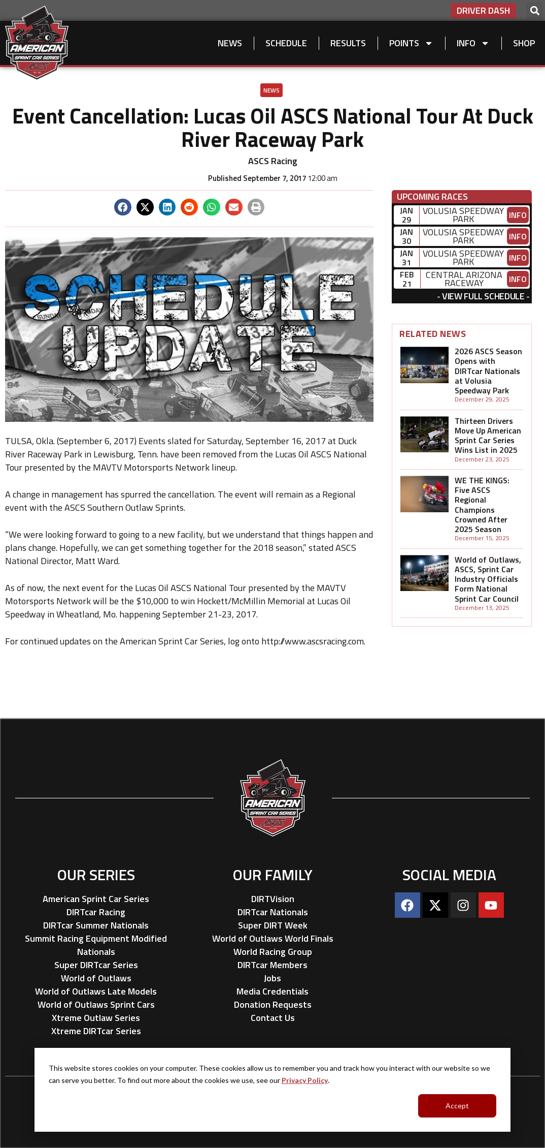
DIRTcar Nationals (272, 912)
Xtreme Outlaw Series (96, 1018)
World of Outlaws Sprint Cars (96, 1004)
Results (348, 43)
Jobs (272, 978)
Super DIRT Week (273, 925)
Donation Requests (273, 1004)
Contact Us (273, 1018)
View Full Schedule (483, 296)
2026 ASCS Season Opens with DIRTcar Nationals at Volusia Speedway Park (488, 370)
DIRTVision (272, 899)
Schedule (286, 43)
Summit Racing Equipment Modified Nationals (96, 945)
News (230, 43)
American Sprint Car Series (96, 899)
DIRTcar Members (272, 965)
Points (411, 43)
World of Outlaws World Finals (272, 938)
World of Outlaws (96, 978)
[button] (534, 10)
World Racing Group (272, 951)
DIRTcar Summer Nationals (96, 925)
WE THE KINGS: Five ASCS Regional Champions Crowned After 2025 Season (482, 504)
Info (473, 43)
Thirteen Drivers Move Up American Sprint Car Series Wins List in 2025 (488, 435)
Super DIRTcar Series (96, 965)
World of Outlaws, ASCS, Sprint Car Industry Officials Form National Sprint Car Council (488, 579)
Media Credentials (272, 991)
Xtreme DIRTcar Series (96, 1031)
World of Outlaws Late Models (96, 991)
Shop (524, 43)
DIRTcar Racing (95, 912)
